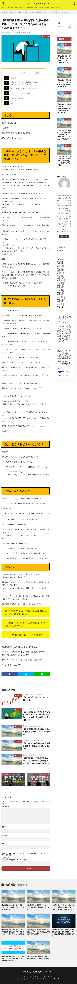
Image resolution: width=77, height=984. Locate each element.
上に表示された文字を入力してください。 (15, 860)
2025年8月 (60, 262)
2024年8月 (60, 269)
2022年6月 (60, 305)
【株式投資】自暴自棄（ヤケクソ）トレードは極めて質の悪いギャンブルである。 (64, 83)
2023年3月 (60, 292)
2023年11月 (61, 281)
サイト (4, 843)
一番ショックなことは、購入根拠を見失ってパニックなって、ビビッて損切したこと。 (23, 83)
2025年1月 (60, 267)
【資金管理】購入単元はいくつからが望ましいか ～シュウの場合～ (36, 731)
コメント (5, 806)
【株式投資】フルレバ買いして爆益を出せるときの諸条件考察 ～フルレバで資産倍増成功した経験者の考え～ (63, 933)
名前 (4, 827)
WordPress (58, 979)
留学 (16, 8)
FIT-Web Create (39, 979)
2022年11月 (61, 297)
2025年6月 (60, 264)
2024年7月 (60, 271)
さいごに (10, 103)
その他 (47, 8)
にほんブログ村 (62, 250)
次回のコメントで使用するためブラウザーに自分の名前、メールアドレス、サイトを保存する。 (25, 854)
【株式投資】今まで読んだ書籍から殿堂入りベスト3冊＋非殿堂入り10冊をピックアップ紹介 (64, 161)
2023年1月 (60, 295)
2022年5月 (60, 306)
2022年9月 (60, 300)
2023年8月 (60, 285)
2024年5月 (60, 274)
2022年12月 (61, 296)
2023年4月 (60, 290)
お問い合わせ (55, 8)
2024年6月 (60, 272)
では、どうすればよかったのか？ (17, 93)
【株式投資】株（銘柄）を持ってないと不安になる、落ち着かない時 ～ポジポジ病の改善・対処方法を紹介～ (36, 716)
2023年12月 (61, 279)
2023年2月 (60, 293)
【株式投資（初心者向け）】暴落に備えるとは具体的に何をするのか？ (36, 746)
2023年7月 (60, 286)
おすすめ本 (29, 8)
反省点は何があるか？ (14, 98)
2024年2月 (60, 276)
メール (4, 835)
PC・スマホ (39, 8)
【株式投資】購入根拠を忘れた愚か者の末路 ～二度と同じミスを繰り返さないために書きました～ (45, 12)
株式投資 (10, 8)
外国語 (22, 8)
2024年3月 (60, 275)
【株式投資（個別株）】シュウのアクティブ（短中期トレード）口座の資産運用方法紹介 (13, 959)
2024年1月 (60, 278)
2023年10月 (61, 282)
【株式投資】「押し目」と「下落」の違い (35, 698)
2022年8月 (60, 302)
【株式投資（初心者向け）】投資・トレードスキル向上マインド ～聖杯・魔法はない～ (64, 59)
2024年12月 (61, 268)
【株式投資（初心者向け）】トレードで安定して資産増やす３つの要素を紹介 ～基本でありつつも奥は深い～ (64, 135)
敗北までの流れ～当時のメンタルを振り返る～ (22, 88)
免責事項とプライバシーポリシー (43, 972)
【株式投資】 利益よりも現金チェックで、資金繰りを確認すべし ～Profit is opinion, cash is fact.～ (36, 760)
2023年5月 (60, 289)
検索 (58, 23)
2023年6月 (60, 288)
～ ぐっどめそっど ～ (38, 4)
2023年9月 (60, 283)
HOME (5, 12)
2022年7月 (60, 303)
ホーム (4, 8)
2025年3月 (60, 265)
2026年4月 (60, 261)
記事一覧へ (64, 236)
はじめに (10, 78)
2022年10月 (61, 299)
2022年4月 (60, 307)
